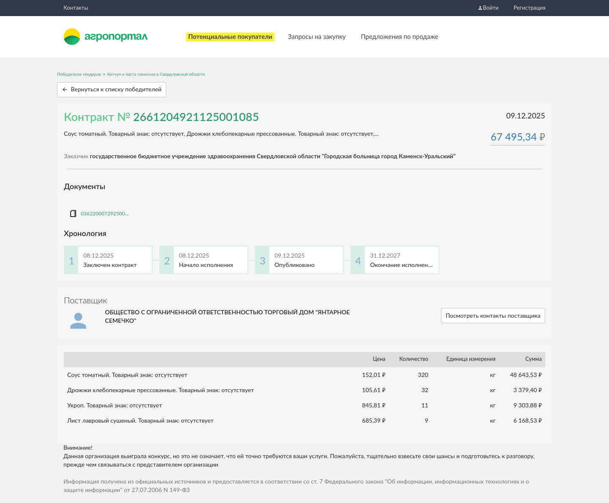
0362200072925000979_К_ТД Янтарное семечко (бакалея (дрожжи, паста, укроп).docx (106, 213)
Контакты (75, 7)
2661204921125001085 (196, 117)
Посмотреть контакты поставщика (493, 315)
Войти (488, 7)
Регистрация (530, 7)
